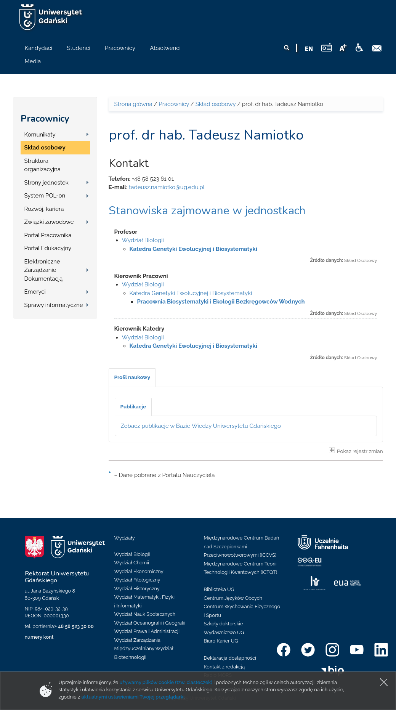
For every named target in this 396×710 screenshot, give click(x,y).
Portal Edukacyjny (48, 248)
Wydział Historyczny (137, 588)
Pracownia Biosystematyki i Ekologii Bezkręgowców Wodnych (221, 301)
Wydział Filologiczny (137, 580)
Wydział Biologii (143, 240)
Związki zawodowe (49, 221)
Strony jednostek (46, 182)
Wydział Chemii (131, 562)
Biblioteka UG (219, 589)
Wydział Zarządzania (137, 640)
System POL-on (45, 195)
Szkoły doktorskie (223, 623)
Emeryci (35, 291)
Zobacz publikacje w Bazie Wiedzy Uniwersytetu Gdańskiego (201, 425)
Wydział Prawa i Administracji (147, 631)
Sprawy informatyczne (53, 305)
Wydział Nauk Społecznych (145, 614)
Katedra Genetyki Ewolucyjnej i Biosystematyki (193, 249)
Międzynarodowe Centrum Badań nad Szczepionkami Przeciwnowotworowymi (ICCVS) (241, 546)
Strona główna (133, 104)
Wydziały (124, 538)
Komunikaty (40, 134)
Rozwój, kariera (44, 209)
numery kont (39, 637)
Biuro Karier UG (221, 641)
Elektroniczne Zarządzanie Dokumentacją (43, 270)
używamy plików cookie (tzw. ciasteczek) (166, 682)
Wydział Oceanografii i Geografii (150, 623)
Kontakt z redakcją (224, 667)
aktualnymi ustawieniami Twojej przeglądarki (133, 697)
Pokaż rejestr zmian (356, 450)
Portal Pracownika (48, 235)
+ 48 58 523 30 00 (74, 626)
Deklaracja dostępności (230, 658)
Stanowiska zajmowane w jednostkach (207, 210)
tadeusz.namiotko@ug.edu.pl (166, 187)
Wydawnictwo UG (224, 632)
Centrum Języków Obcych (233, 598)
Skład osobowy (45, 147)
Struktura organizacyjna (42, 165)
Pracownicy (45, 118)
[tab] (132, 377)
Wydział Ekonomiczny (139, 571)
